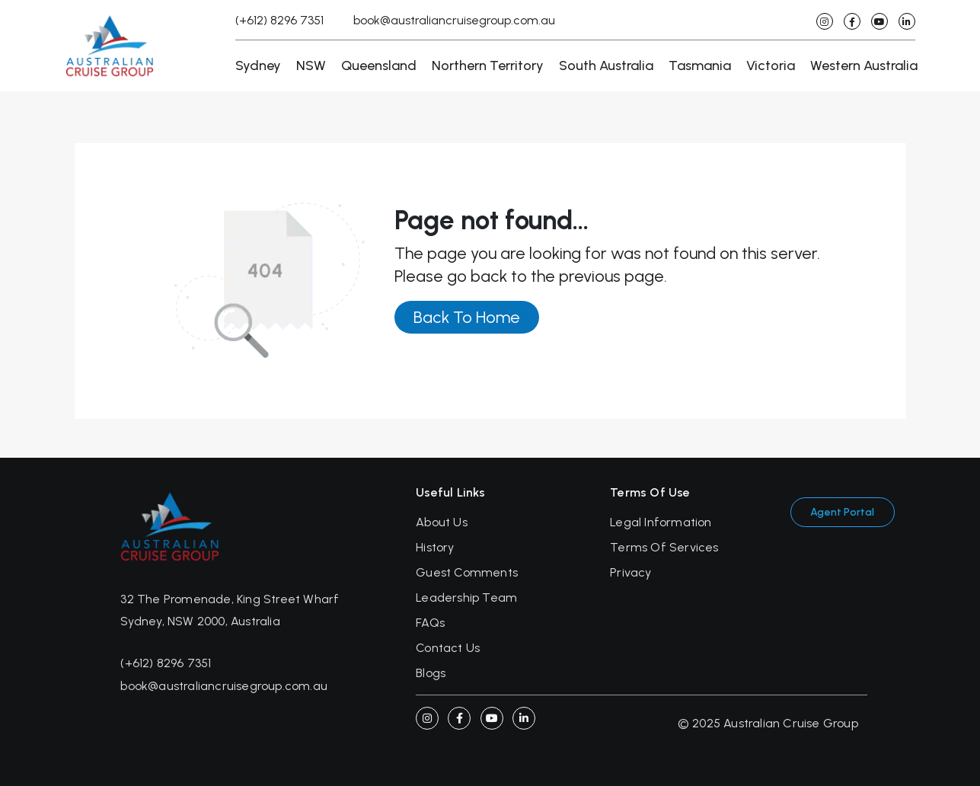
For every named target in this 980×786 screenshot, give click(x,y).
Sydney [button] (258, 65)
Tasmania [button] (700, 65)
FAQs (430, 622)
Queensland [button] (379, 65)
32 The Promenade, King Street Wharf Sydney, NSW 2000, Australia (229, 610)
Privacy (630, 572)
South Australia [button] (606, 65)
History (435, 547)
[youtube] (879, 21)
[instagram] (824, 21)
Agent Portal (842, 512)
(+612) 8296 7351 (279, 20)
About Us (442, 522)
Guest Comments (467, 572)
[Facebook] (459, 718)
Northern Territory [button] (488, 65)
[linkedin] (907, 21)
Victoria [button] (770, 65)
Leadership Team (466, 597)
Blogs (430, 673)
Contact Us (448, 648)
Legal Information (660, 522)
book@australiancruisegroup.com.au (454, 20)
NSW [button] (311, 65)
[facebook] (852, 21)
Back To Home (466, 317)
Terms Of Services (664, 547)
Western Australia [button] (864, 65)
